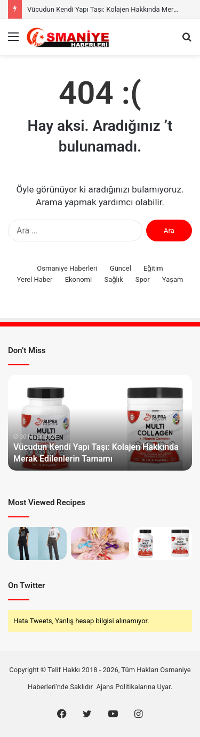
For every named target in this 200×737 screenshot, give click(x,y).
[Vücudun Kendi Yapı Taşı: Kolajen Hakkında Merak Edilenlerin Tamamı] (162, 543)
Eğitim (153, 268)
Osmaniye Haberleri (67, 268)
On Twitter (26, 585)
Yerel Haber (35, 279)
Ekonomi (78, 279)
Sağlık (113, 279)
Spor (142, 279)
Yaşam (172, 279)
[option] (100, 423)
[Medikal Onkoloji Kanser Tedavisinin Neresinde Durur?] (100, 543)
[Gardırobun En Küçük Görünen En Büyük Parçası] (37, 543)
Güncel (120, 268)
